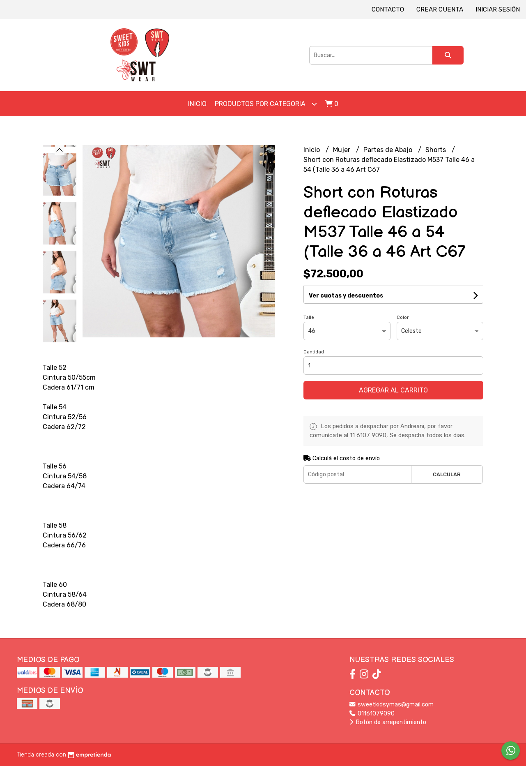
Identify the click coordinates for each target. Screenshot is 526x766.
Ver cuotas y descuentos (346, 295)
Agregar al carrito (393, 390)
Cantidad (313, 352)
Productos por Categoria (266, 103)
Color (403, 317)
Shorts (436, 150)
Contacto (388, 9)
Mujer (342, 150)
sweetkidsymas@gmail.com (391, 704)
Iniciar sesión (497, 9)
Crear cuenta (439, 9)
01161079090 (372, 713)
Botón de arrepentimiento (387, 722)
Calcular (447, 474)
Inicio (197, 104)
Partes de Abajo (388, 150)
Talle (308, 317)
